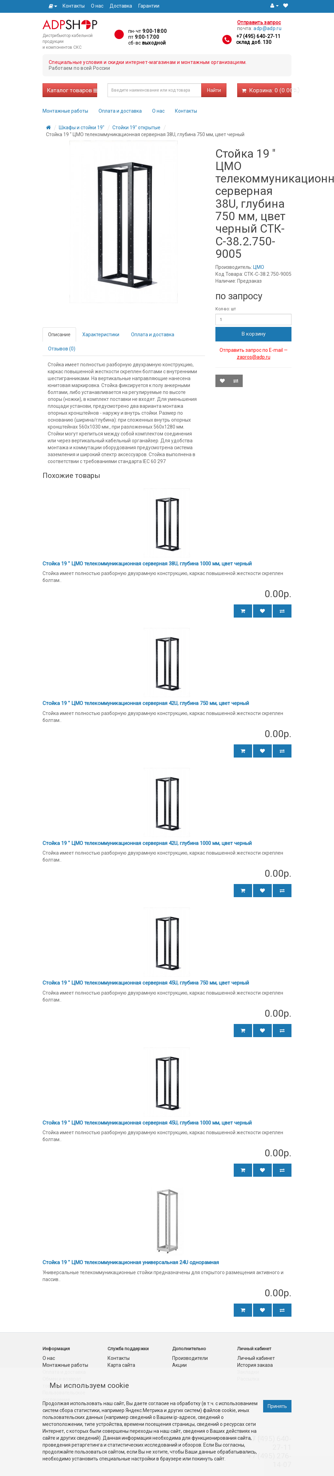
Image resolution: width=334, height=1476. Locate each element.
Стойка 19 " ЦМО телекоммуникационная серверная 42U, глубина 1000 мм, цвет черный (147, 843)
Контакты (74, 6)
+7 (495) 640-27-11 (258, 36)
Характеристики (100, 334)
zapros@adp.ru (253, 357)
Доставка (121, 6)
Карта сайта (121, 1365)
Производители (190, 1358)
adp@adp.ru (267, 28)
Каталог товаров (72, 90)
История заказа (255, 1365)
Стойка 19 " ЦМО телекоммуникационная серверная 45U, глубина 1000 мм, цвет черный (147, 1123)
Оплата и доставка (120, 111)
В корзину (254, 334)
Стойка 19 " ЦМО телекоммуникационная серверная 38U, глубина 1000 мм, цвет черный (147, 564)
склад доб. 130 (253, 42)
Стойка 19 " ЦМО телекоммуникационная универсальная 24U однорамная (131, 1262)
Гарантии (148, 6)
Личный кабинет (256, 1358)
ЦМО (258, 267)
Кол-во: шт (225, 309)
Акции (179, 1365)
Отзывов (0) (61, 348)
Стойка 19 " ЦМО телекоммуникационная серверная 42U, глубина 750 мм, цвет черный (146, 703)
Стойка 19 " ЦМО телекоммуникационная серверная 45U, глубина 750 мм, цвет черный (146, 983)
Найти (214, 90)
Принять (277, 1406)
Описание (59, 334)
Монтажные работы (65, 111)
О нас (97, 6)
